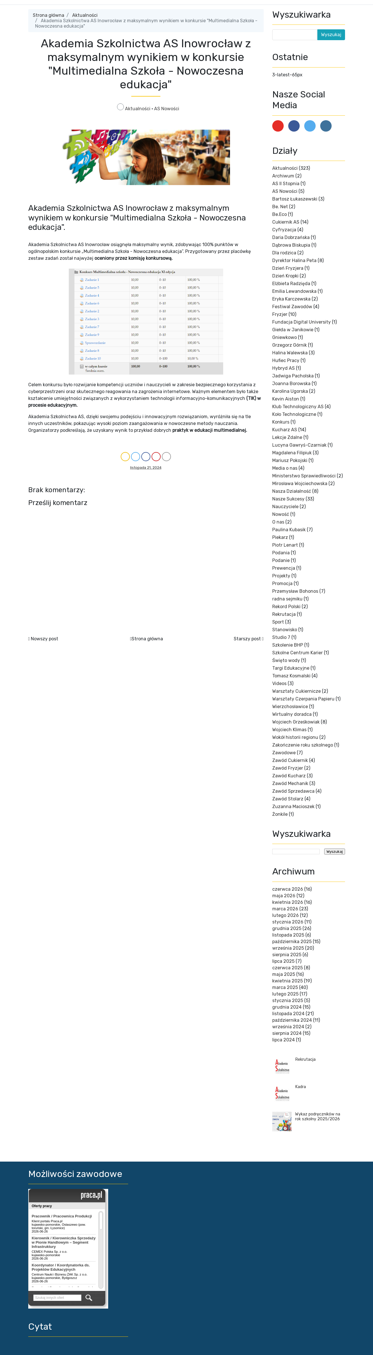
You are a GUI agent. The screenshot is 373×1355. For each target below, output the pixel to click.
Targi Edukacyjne (290, 668)
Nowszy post (44, 638)
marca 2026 (285, 908)
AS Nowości (166, 108)
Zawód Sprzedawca (293, 791)
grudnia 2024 (287, 1007)
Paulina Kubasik (289, 529)
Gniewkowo (284, 337)
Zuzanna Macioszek (293, 806)
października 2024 (292, 1020)
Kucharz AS (284, 429)
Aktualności (85, 15)
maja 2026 (283, 895)
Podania (281, 552)
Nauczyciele (285, 506)
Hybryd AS (283, 368)
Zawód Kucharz (289, 775)
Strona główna (48, 15)
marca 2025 (285, 987)
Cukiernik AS (285, 222)
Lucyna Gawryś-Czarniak (299, 445)
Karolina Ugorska (290, 391)
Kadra (300, 1086)
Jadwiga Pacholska (293, 376)
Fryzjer (279, 314)
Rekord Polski (286, 606)
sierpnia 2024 (287, 1033)
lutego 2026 (285, 915)
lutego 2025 (285, 994)
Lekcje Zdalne (287, 437)
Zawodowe (284, 752)
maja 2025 (283, 974)
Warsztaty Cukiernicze (296, 691)
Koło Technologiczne (294, 414)
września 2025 (288, 948)
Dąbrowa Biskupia (291, 245)
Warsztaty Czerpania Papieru (303, 699)
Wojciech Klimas (289, 729)
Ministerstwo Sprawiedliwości (304, 476)
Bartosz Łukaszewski (294, 199)
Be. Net (280, 206)
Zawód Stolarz (287, 799)
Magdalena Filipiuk (292, 452)
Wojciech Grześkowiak (296, 722)
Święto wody (286, 660)
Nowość (280, 514)
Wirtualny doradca (292, 714)
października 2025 (292, 941)
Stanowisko (284, 629)
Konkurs (280, 422)
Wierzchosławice (290, 706)
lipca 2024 (283, 1040)
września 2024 (288, 1026)
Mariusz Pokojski (289, 460)
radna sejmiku (287, 599)
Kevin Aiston (285, 399)
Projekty (281, 576)
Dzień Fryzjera (287, 268)
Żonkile (280, 814)
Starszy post (247, 638)
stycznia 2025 (287, 1000)
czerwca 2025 (287, 967)
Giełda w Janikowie (292, 329)
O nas (278, 522)
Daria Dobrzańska (291, 237)
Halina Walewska (290, 352)
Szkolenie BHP (287, 645)
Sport (278, 622)
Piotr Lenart (285, 545)
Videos (279, 683)
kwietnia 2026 (287, 902)
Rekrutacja (284, 614)
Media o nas (284, 468)
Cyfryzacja (284, 229)
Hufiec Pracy (285, 360)
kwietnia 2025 (287, 981)
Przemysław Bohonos (295, 591)
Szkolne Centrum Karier (297, 652)
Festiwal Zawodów (292, 306)
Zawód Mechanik (290, 783)
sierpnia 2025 (286, 954)
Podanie (281, 560)
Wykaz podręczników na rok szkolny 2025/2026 (317, 1116)
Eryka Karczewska (291, 299)
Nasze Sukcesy (288, 499)
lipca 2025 (283, 961)
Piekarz (280, 537)
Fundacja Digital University (301, 322)
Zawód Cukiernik (290, 760)
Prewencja (283, 568)
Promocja (282, 583)
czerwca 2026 (287, 889)
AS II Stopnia (285, 183)
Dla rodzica (284, 253)
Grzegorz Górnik (289, 345)
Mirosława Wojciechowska (299, 483)
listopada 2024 (288, 1013)
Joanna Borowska (291, 383)
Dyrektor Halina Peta (294, 260)
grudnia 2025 (286, 928)
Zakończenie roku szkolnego (302, 745)
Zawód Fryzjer (287, 768)
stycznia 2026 (287, 922)
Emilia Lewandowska (294, 291)
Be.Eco (279, 214)
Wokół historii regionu (295, 737)
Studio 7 (281, 637)
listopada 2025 (288, 935)
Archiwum (283, 176)
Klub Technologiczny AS (298, 406)
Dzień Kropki (285, 276)
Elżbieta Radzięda (291, 283)
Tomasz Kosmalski (291, 675)
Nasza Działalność (291, 491)
